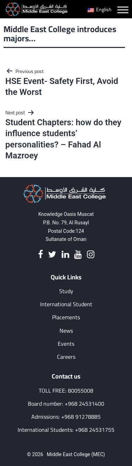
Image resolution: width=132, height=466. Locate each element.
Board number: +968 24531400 (66, 403)
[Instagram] (90, 254)
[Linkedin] (65, 254)
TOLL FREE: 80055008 (66, 390)
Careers (66, 357)
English (100, 9)
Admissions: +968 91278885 (66, 417)
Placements (66, 317)
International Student (66, 304)
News (66, 330)
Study (66, 291)
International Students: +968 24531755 (66, 430)
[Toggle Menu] (122, 9)
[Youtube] (78, 254)
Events (66, 344)
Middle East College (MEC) (76, 454)
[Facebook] (40, 254)
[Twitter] (52, 254)
